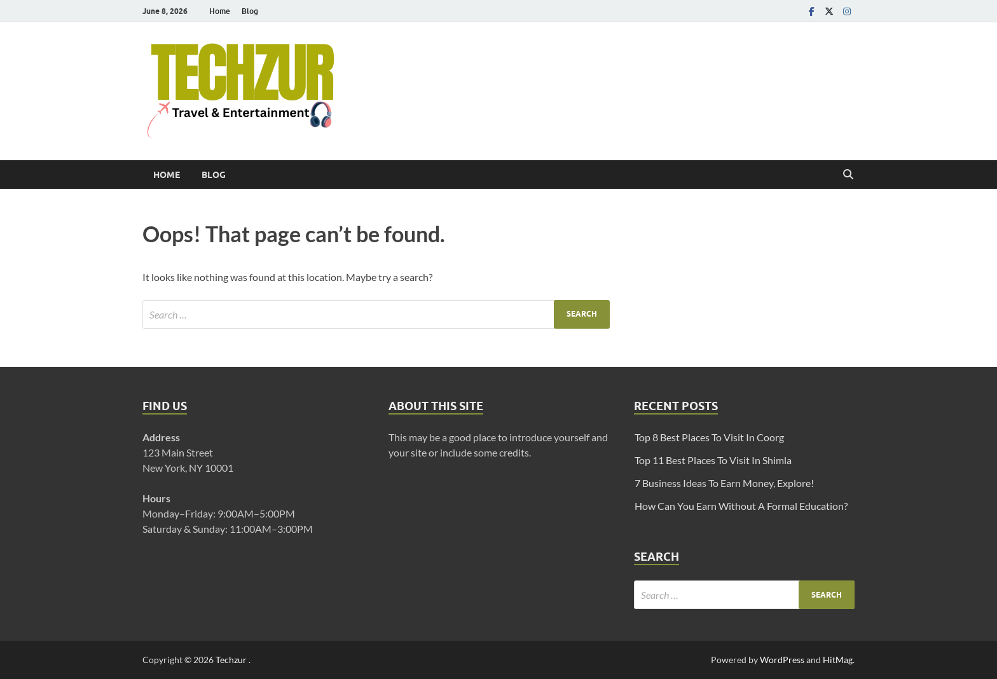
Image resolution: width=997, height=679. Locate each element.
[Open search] (848, 174)
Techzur (232, 659)
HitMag (838, 659)
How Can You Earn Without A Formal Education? (741, 506)
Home (219, 11)
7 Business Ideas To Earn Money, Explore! (724, 483)
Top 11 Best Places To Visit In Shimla (713, 460)
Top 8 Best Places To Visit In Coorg (709, 437)
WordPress (782, 659)
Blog (250, 11)
